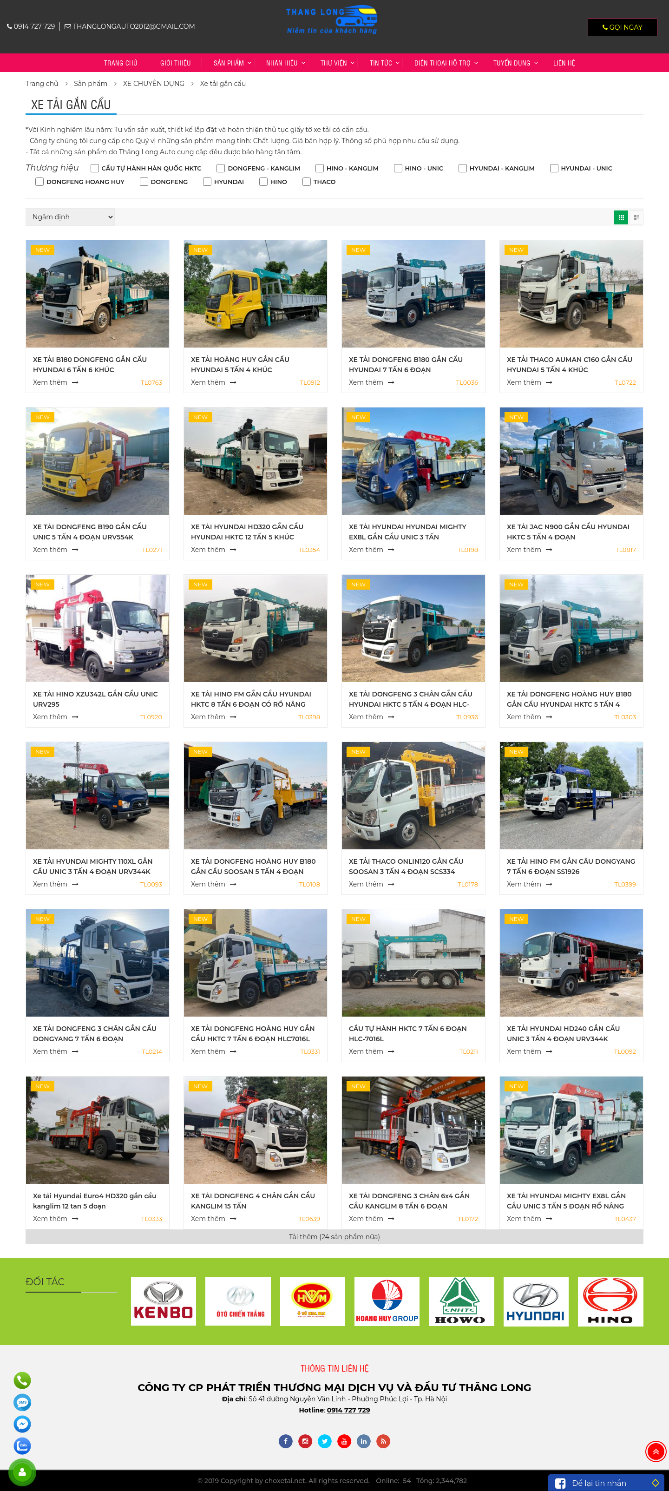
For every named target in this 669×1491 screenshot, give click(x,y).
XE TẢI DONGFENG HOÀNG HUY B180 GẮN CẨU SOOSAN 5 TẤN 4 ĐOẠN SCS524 (253, 871)
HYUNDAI (229, 181)
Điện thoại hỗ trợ (442, 62)
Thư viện (334, 62)
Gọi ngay (623, 27)
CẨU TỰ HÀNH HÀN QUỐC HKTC (152, 168)
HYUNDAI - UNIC (587, 168)
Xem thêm (50, 382)
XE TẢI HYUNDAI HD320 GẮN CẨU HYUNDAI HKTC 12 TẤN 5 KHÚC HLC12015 (247, 537)
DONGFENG (169, 181)
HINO (278, 181)
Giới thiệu (175, 62)
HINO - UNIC (424, 168)
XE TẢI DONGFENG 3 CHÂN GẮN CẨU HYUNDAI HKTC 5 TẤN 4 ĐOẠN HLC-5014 (410, 704)
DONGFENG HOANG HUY (85, 181)
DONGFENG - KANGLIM (264, 168)
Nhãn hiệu (282, 62)
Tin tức (381, 62)
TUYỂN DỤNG (512, 62)
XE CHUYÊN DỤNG (153, 83)
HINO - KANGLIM (353, 168)
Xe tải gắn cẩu (223, 83)
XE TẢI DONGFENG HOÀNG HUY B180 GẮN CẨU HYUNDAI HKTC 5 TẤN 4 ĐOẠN (569, 704)
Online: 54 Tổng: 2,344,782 (421, 1481)
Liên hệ (564, 62)
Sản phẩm (229, 62)
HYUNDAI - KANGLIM (502, 168)
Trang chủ (121, 62)
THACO (325, 181)
